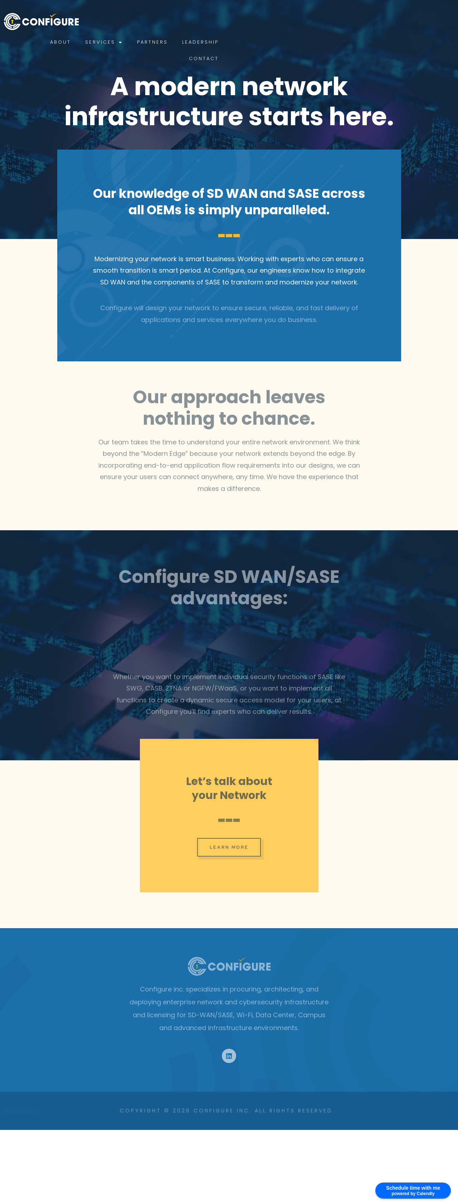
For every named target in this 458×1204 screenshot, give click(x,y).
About (247, 21)
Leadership (387, 21)
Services (290, 22)
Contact (434, 21)
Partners (338, 21)
